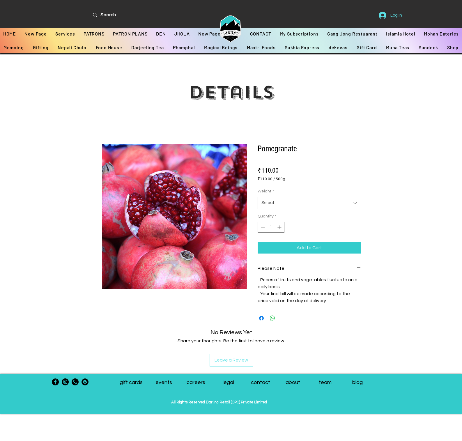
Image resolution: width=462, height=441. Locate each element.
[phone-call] (75, 381)
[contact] (261, 382)
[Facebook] (55, 381)
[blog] (357, 382)
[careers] (196, 382)
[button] (325, 382)
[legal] (228, 382)
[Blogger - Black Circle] (85, 381)
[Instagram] (65, 381)
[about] (293, 382)
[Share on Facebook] (261, 318)
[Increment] (280, 227)
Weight (266, 191)
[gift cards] (131, 382)
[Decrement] (262, 227)
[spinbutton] (271, 227)
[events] (164, 382)
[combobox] (309, 203)
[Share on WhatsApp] (272, 318)
